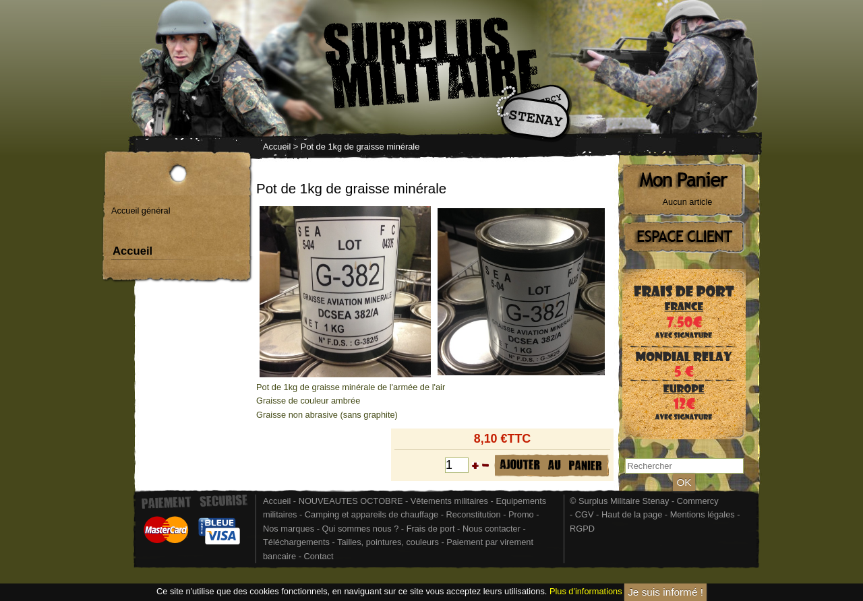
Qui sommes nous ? (361, 529)
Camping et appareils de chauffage (371, 514)
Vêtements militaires (449, 501)
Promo (522, 514)
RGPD (582, 529)
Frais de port (432, 529)
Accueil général (141, 210)
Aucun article (688, 202)
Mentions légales (702, 514)
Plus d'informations (585, 592)
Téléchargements (296, 542)
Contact (318, 556)
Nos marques (288, 529)
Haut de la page (631, 514)
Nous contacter (491, 529)
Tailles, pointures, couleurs (388, 542)
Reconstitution (473, 514)
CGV (584, 514)
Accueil (277, 146)
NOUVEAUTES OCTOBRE (351, 501)
